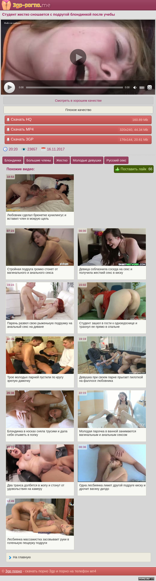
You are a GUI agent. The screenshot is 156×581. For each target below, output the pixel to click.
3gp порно (13, 571)
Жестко (61, 160)
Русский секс (116, 160)
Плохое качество (78, 110)
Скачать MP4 (78, 129)
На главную (19, 557)
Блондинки (13, 160)
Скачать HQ (78, 119)
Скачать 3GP (78, 139)
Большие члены (38, 160)
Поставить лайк (130, 169)
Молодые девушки (87, 160)
